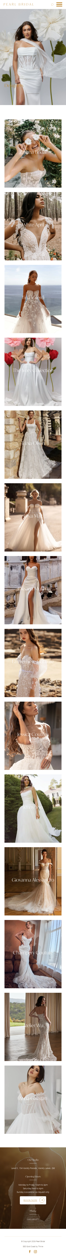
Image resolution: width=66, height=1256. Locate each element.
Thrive (40, 1246)
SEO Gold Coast (29, 1246)
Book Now (30, 1200)
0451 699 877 (33, 1219)
